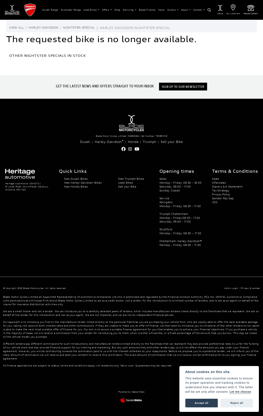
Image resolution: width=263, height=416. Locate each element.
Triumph (149, 141)
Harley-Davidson (109, 141)
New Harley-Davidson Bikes (83, 182)
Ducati (85, 141)
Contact (198, 9)
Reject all (236, 402)
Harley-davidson (47, 27)
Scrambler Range (71, 9)
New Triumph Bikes (131, 178)
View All (17, 27)
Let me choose (240, 392)
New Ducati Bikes (76, 178)
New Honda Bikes (76, 186)
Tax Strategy (220, 190)
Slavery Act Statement (227, 186)
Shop (117, 9)
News (161, 9)
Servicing (128, 9)
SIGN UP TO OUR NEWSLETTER (183, 86)
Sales (215, 178)
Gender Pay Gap (223, 198)
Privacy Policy (221, 194)
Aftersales (219, 182)
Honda (133, 141)
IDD (214, 202)
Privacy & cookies (250, 288)
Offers (106, 9)
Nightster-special (87, 27)
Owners (172, 9)
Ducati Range (50, 9)
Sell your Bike (172, 141)
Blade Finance (147, 9)
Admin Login (231, 288)
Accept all (201, 402)
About (185, 9)
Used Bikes (90, 9)
